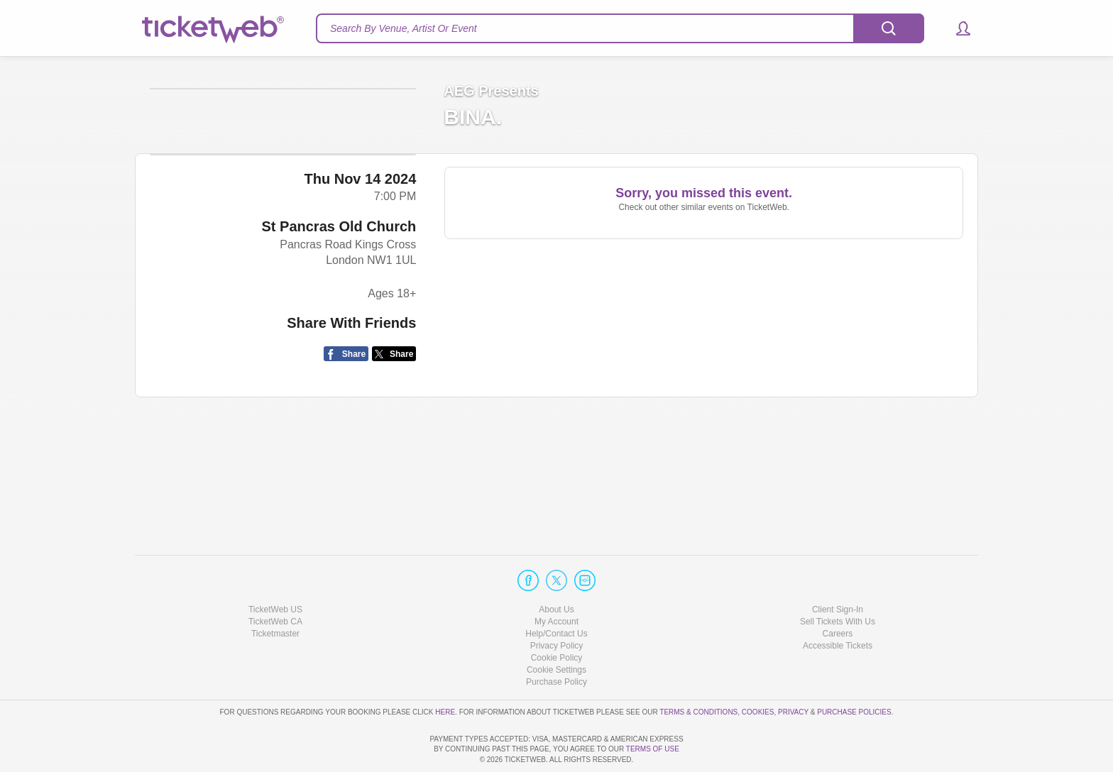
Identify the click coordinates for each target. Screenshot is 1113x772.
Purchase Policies (854, 671)
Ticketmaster (275, 593)
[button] (956, 28)
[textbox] (620, 28)
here (445, 671)
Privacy (793, 671)
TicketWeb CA (275, 581)
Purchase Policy (556, 641)
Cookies (758, 671)
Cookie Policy (557, 617)
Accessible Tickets (837, 605)
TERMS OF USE (652, 749)
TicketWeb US (275, 568)
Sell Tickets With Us (837, 581)
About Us (556, 568)
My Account (556, 581)
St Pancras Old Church (338, 338)
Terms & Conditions (698, 671)
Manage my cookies (557, 629)
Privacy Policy (556, 605)
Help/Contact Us (556, 593)
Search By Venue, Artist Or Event (403, 28)
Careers (838, 593)
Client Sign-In (837, 568)
